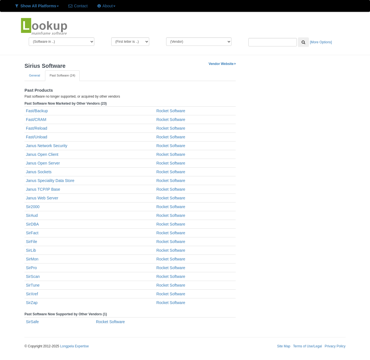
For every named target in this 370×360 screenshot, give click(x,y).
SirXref (32, 294)
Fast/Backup (37, 111)
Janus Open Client (42, 154)
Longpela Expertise (74, 346)
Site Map (283, 346)
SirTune (33, 285)
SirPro (31, 268)
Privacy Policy (335, 346)
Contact (78, 6)
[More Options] (321, 42)
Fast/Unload (36, 137)
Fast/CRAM (36, 119)
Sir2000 (32, 206)
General (34, 75)
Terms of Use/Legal (307, 346)
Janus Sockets (39, 172)
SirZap (31, 302)
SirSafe (32, 322)
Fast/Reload (36, 128)
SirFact (32, 233)
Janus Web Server (42, 198)
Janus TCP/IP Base (43, 189)
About (106, 6)
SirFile (31, 241)
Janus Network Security (46, 145)
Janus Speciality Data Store (50, 180)
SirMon (32, 259)
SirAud (32, 215)
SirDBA (32, 224)
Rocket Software (170, 111)
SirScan (33, 276)
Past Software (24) (62, 75)
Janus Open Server (43, 163)
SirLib (31, 250)
